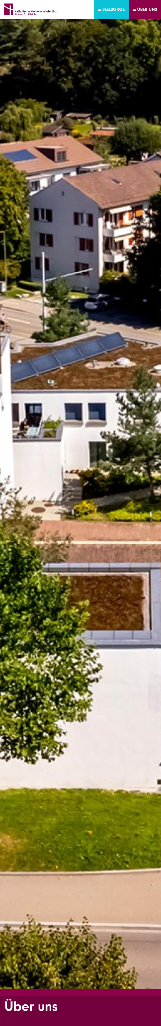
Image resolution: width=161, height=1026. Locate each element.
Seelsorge (111, 9)
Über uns (145, 9)
